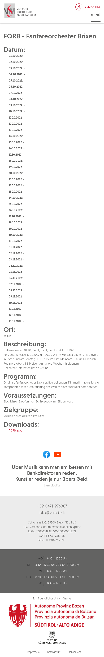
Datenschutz (53, 651)
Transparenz (74, 651)
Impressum (33, 651)
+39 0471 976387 (52, 505)
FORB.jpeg (15, 430)
